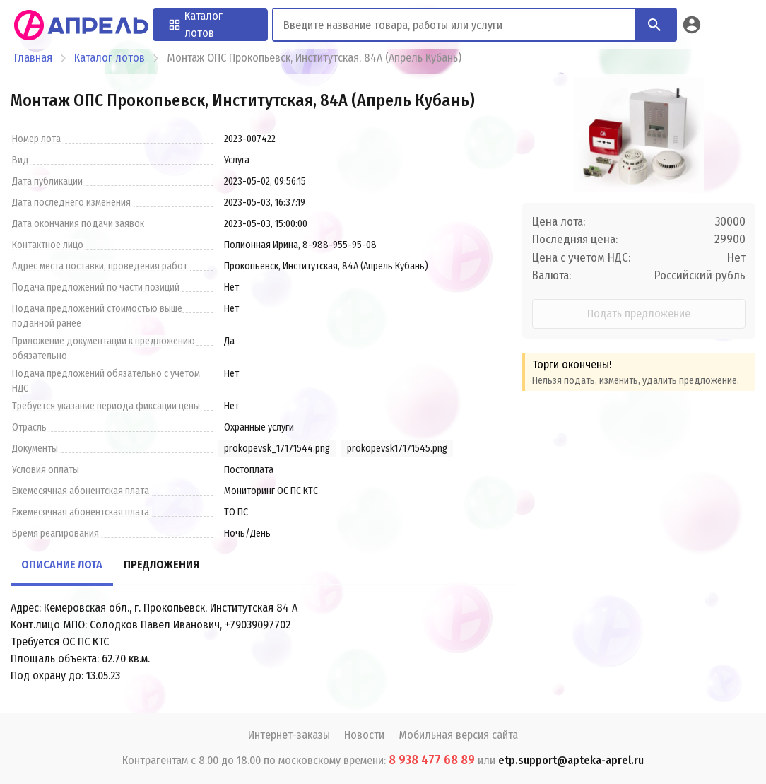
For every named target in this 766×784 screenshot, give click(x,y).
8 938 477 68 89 (432, 760)
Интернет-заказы (289, 735)
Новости (364, 735)
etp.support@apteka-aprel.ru (571, 760)
